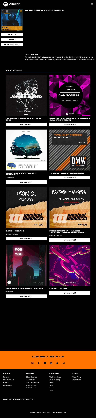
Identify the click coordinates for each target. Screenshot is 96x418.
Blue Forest (10, 178)
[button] (92, 4)
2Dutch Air (9, 292)
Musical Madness (12, 234)
